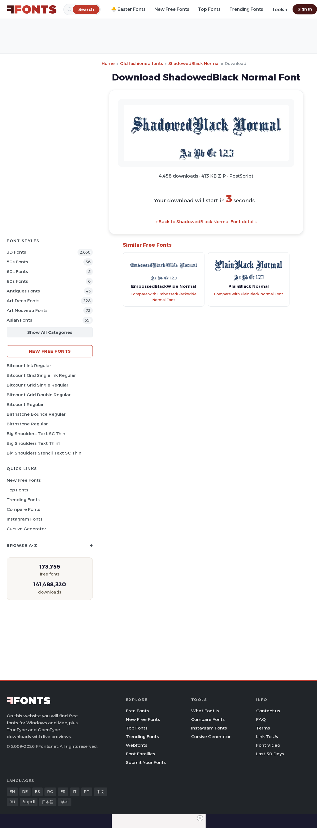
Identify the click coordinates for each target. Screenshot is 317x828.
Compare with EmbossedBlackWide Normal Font (163, 297)
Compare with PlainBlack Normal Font (248, 294)
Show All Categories (49, 332)
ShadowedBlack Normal (193, 63)
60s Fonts (17, 271)
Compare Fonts (23, 509)
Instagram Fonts (25, 519)
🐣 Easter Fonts (128, 9)
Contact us (268, 710)
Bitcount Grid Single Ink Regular (41, 375)
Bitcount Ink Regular (29, 365)
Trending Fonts (246, 9)
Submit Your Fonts (146, 762)
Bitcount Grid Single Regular (37, 385)
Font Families (140, 753)
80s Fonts (17, 281)
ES (37, 791)
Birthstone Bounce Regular (36, 414)
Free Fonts (137, 710)
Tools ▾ (280, 9)
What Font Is (205, 710)
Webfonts (136, 745)
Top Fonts (209, 9)
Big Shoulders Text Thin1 (33, 443)
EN (12, 791)
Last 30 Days (270, 753)
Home (108, 63)
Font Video (268, 745)
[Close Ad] (200, 818)
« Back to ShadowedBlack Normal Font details (206, 221)
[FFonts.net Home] (32, 9)
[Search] (86, 9)
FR (63, 791)
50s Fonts (17, 261)
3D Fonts (16, 252)
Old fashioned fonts (141, 63)
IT (75, 791)
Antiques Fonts (23, 291)
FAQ (261, 719)
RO (50, 791)
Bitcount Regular (25, 404)
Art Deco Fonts (23, 300)
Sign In (305, 9)
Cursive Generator (26, 528)
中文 (100, 791)
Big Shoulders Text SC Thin (36, 433)
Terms (263, 728)
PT (86, 791)
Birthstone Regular (27, 423)
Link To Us (267, 736)
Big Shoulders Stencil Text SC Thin (44, 453)
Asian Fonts (19, 320)
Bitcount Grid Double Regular (39, 394)
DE (25, 791)
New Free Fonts (171, 9)
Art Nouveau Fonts (27, 310)
